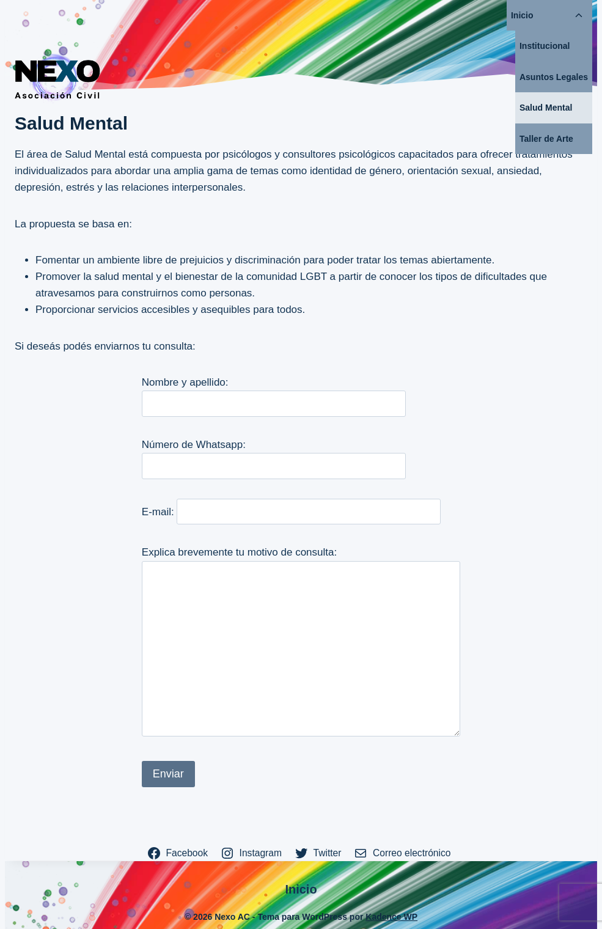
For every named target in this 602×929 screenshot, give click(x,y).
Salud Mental (545, 107)
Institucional (544, 46)
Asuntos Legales (553, 77)
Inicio (522, 15)
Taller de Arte (546, 139)
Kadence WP (391, 917)
